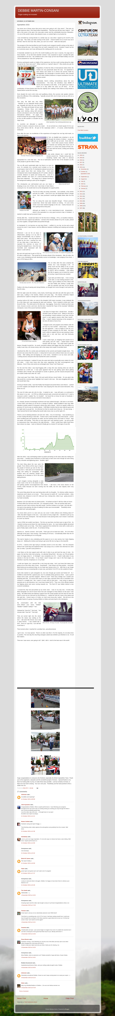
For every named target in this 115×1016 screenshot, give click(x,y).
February (83, 186)
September (84, 176)
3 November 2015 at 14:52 (28, 957)
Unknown (24, 794)
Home (45, 998)
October (83, 171)
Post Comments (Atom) (31, 1002)
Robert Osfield (25, 821)
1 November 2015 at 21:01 (28, 922)
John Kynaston (25, 804)
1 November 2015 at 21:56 (28, 934)
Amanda (23, 927)
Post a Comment (23, 991)
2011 (81, 198)
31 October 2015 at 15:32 (28, 853)
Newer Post (21, 998)
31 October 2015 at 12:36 (28, 831)
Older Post (70, 998)
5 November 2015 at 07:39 (28, 987)
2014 (81, 191)
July (82, 181)
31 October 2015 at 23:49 (28, 885)
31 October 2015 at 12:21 (28, 816)
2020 (81, 155)
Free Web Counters (83, 130)
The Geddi (24, 890)
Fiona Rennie (25, 939)
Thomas (23, 910)
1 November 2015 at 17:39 (28, 905)
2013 (81, 194)
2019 (81, 157)
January (83, 188)
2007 (81, 208)
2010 (81, 201)
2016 (81, 164)
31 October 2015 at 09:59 (28, 799)
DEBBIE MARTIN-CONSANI (38, 10)
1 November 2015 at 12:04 (28, 895)
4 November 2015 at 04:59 (28, 967)
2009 (81, 203)
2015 (81, 167)
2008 (81, 205)
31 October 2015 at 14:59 (28, 843)
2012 (81, 196)
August (83, 179)
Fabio (22, 868)
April (82, 183)
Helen (23, 983)
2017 (81, 162)
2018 (81, 160)
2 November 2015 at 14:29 (28, 947)
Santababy (24, 836)
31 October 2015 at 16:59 (28, 863)
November (84, 169)
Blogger (67, 1009)
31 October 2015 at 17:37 (28, 873)
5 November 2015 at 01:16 (28, 977)
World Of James (25, 858)
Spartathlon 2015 (85, 173)
